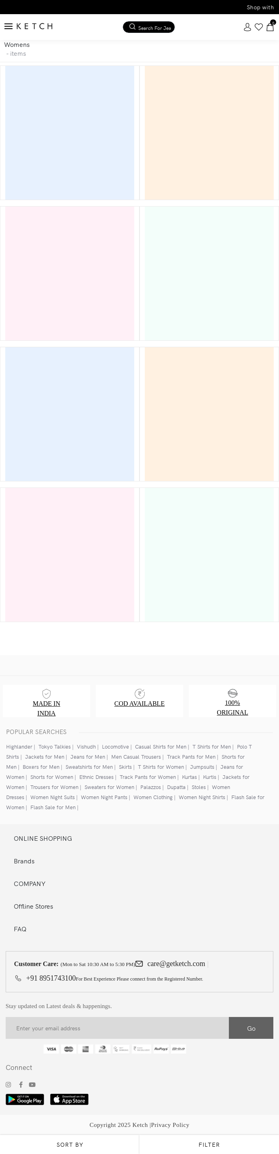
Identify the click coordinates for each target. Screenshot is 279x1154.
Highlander (19, 746)
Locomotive (115, 746)
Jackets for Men (44, 756)
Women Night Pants (104, 797)
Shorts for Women (51, 777)
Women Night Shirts (202, 797)
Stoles (199, 787)
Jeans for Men (87, 756)
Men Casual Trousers (136, 756)
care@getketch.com (176, 964)
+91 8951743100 (51, 978)
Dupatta (176, 787)
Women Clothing (153, 797)
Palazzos (150, 787)
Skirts (125, 766)
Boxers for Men (41, 766)
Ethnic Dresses (96, 777)
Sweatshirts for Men (89, 766)
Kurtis (209, 777)
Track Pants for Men (191, 756)
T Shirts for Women (161, 766)
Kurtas (189, 777)
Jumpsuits (202, 766)
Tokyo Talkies (54, 746)
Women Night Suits (52, 797)
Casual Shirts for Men (160, 746)
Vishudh (86, 746)
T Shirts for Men (211, 746)
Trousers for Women (54, 787)
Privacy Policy (170, 1125)
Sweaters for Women (109, 787)
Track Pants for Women (148, 777)
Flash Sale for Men (53, 807)
